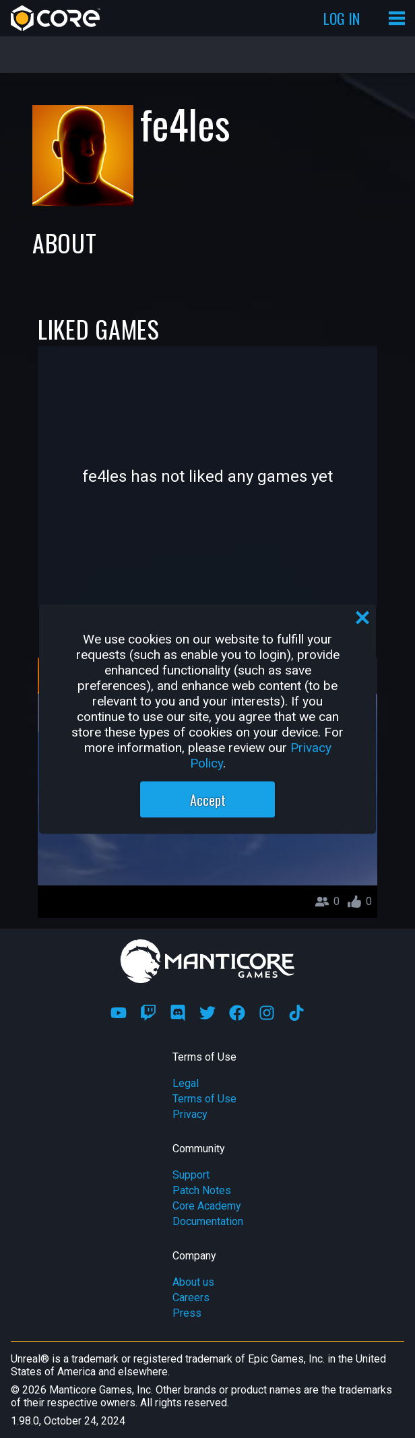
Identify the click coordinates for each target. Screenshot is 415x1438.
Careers (191, 1297)
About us (193, 1282)
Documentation (207, 1221)
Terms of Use (204, 1098)
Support (191, 1174)
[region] (207, 719)
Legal (185, 1083)
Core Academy (206, 1205)
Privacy (190, 1114)
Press (186, 1313)
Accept (208, 800)
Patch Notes (201, 1190)
